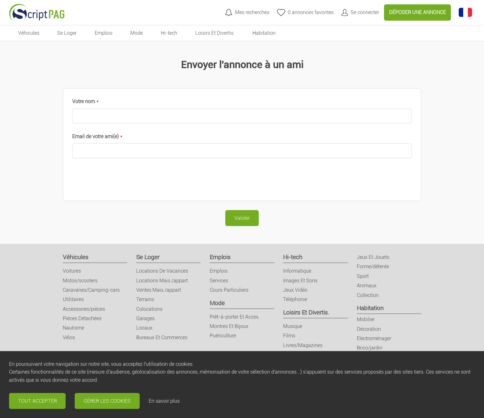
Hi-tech (292, 257)
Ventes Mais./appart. (159, 290)
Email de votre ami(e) (95, 136)
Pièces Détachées (82, 318)
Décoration (369, 329)
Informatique (297, 271)
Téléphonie (295, 299)
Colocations (149, 309)
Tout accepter (37, 401)
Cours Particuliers (229, 290)
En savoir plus (164, 401)
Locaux (144, 328)
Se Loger (147, 257)
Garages (145, 318)
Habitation (370, 308)
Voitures (72, 271)
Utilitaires (73, 299)
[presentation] (119, 179)
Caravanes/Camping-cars (91, 290)
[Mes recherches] (247, 12)
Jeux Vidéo (295, 290)
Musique (292, 326)
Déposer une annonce (417, 12)
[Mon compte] (360, 12)
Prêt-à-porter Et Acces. (235, 317)
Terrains (145, 299)
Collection (368, 295)
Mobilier (366, 319)
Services (219, 281)
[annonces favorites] (305, 12)
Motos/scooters (80, 281)
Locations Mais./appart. (162, 281)
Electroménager (374, 338)
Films (289, 336)
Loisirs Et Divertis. (306, 312)
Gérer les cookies (107, 401)
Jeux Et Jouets (373, 257)
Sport (363, 276)
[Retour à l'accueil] (37, 12)
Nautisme (73, 328)
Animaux (367, 286)
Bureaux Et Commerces (161, 337)
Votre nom (83, 101)
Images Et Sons (300, 281)
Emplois (220, 257)
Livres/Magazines (302, 345)
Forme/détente (373, 266)
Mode (217, 303)
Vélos (69, 337)
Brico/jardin (369, 348)
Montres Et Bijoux (229, 326)
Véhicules (75, 257)
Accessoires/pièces (84, 309)
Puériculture (223, 336)
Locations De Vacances (162, 271)
